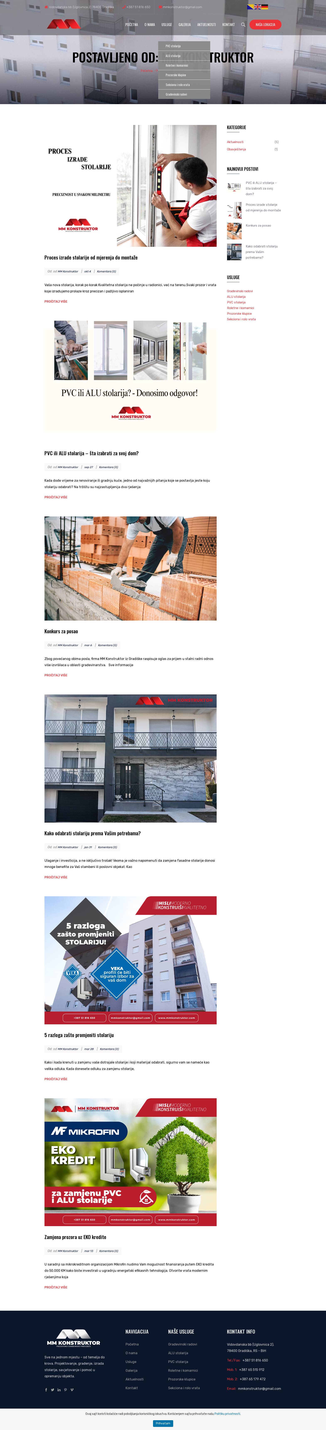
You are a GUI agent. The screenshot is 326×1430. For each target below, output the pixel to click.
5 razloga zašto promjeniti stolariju (86, 1034)
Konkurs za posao (65, 630)
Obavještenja (236, 149)
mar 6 (91, 645)
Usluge (167, 24)
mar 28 (92, 1049)
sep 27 (92, 467)
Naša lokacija (265, 24)
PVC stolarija (236, 302)
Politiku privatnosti (227, 1414)
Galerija (185, 24)
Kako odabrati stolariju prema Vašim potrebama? (103, 832)
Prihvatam (163, 1423)
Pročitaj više (55, 301)
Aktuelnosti (206, 24)
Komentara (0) (111, 271)
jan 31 (91, 847)
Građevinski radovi (240, 291)
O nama (149, 24)
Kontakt (228, 24)
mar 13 (92, 1251)
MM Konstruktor (69, 271)
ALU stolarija (236, 297)
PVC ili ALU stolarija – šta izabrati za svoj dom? (101, 452)
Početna (131, 24)
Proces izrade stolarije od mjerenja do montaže (100, 256)
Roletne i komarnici (240, 308)
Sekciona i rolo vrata (241, 319)
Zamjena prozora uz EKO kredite (82, 1236)
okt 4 (91, 271)
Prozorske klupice (239, 313)
